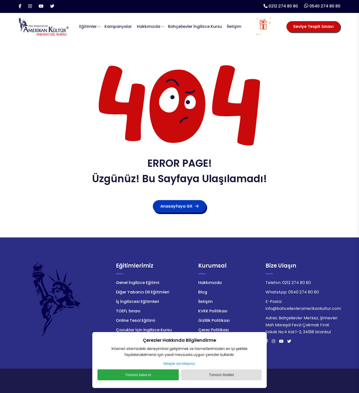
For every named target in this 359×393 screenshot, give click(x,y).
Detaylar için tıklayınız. (179, 363)
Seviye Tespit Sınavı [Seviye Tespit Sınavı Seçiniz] (313, 26)
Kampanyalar (118, 26)
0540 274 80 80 (324, 6)
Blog (202, 292)
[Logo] (44, 26)
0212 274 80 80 (283, 6)
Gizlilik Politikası (214, 320)
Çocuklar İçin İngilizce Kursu (144, 330)
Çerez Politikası (213, 330)
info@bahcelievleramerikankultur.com (303, 308)
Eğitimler (88, 26)
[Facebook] (20, 6)
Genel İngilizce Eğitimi (137, 282)
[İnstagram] (30, 6)
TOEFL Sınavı (128, 311)
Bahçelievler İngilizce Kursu (195, 26)
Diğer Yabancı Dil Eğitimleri (142, 292)
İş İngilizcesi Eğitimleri (137, 301)
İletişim (234, 26)
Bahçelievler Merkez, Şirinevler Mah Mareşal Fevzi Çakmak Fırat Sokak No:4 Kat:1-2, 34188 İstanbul (302, 325)
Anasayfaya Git (179, 206)
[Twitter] (52, 6)
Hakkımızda (148, 26)
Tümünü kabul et (153, 375)
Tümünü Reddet (205, 375)
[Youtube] (41, 6)
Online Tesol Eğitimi (135, 320)
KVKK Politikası (212, 311)
